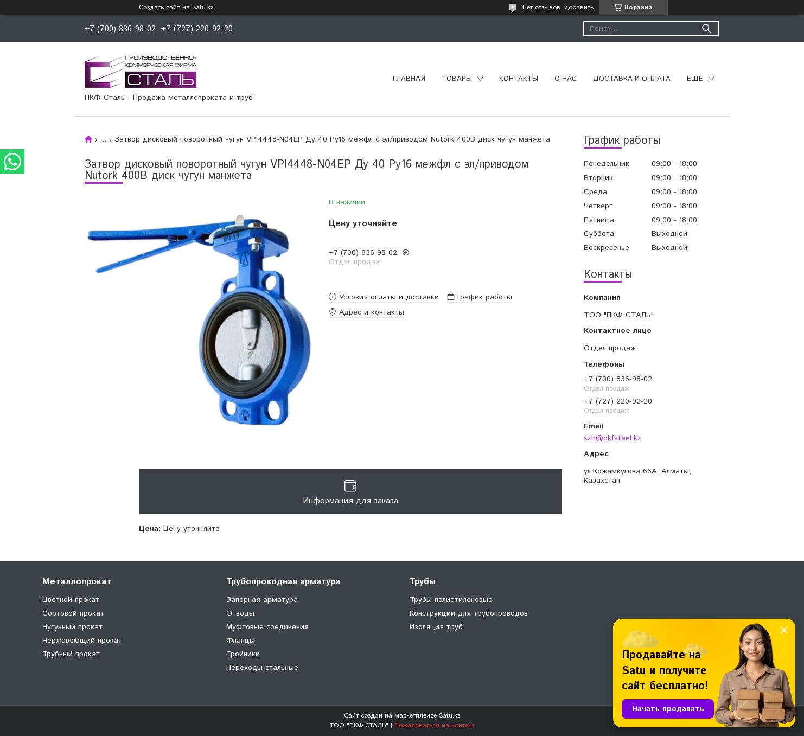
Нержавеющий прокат (82, 640)
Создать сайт (159, 7)
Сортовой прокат (73, 613)
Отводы (240, 613)
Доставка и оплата (632, 79)
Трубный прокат (71, 654)
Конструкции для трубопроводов (469, 613)
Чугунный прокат (72, 627)
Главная (409, 79)
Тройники (243, 654)
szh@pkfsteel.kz (612, 438)
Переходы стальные (262, 667)
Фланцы (240, 640)
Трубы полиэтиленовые (451, 599)
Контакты (518, 79)
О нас (565, 79)
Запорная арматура (262, 599)
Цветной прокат (70, 599)
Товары (457, 79)
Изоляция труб (436, 627)
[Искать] (706, 28)
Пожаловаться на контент (434, 725)
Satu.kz (450, 715)
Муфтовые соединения (267, 627)
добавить (579, 7)
